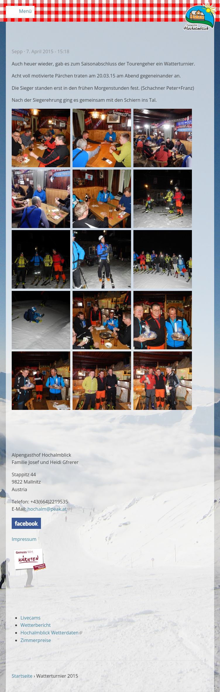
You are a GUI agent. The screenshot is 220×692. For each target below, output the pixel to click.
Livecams (30, 618)
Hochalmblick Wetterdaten (51, 632)
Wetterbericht (35, 625)
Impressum (24, 539)
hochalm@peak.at (49, 509)
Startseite (22, 676)
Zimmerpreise (35, 640)
